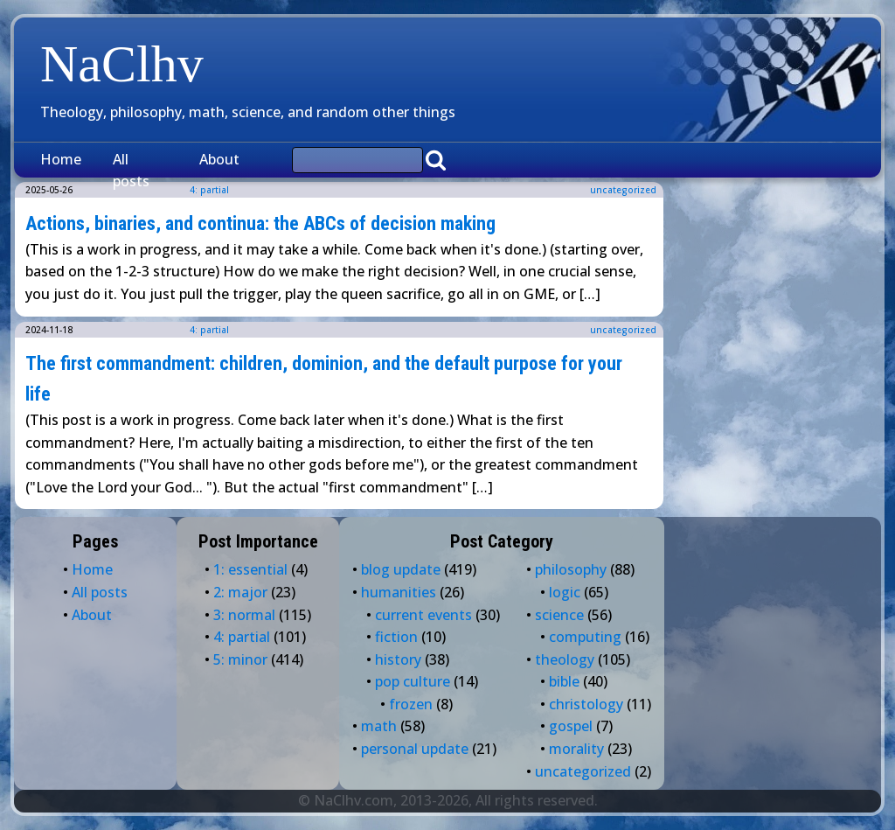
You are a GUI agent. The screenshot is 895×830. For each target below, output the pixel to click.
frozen (411, 704)
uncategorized (623, 190)
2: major (240, 592)
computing (585, 636)
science (559, 614)
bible (564, 681)
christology (586, 704)
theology (564, 659)
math (379, 726)
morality (576, 748)
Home (60, 159)
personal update (414, 748)
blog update (401, 569)
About (219, 159)
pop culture (412, 681)
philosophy (571, 569)
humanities (398, 592)
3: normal (244, 614)
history (398, 659)
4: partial (209, 330)
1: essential (250, 569)
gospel (571, 726)
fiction (396, 636)
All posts (131, 171)
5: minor (240, 659)
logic (564, 592)
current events (423, 614)
